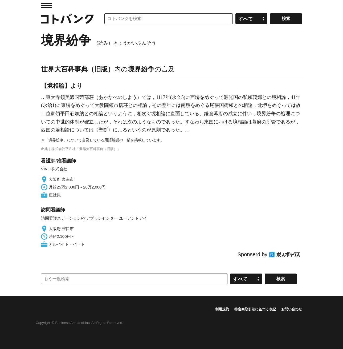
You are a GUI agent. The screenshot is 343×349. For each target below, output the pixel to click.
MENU (46, 5)
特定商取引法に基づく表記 (255, 309)
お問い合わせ (291, 309)
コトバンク (67, 18)
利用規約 (222, 309)
